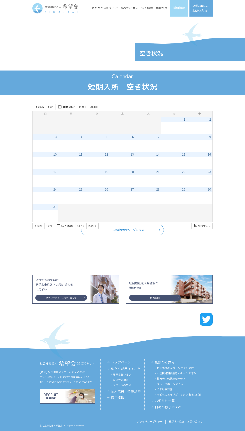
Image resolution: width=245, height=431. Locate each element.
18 (80, 172)
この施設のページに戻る (128, 230)
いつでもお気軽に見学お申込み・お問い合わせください (61, 289)
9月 (51, 106)
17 (55, 172)
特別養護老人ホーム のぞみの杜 (175, 368)
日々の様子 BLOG (168, 407)
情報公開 (162, 8)
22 (183, 172)
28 (157, 189)
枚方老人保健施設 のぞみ (171, 379)
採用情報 (179, 8)
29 (183, 189)
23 (209, 172)
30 (209, 189)
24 (55, 189)
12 (106, 154)
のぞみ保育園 (164, 389)
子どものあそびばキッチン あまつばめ (179, 395)
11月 (82, 106)
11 (80, 154)
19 (106, 172)
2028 (94, 106)
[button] (202, 226)
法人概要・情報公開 (126, 391)
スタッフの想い (122, 385)
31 (55, 207)
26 (106, 189)
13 (132, 154)
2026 (40, 106)
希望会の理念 (120, 380)
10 (55, 154)
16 (209, 154)
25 (80, 189)
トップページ (121, 362)
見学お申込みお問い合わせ (201, 8)
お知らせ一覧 (165, 400)
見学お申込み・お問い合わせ (186, 421)
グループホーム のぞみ (170, 384)
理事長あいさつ (122, 375)
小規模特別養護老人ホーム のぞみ (176, 373)
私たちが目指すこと (105, 8)
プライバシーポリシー (150, 421)
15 (183, 154)
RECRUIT (67, 396)
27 (132, 189)
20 (132, 172)
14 (157, 154)
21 (157, 172)
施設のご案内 (130, 8)
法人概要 (147, 8)
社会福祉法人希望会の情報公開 (155, 291)
